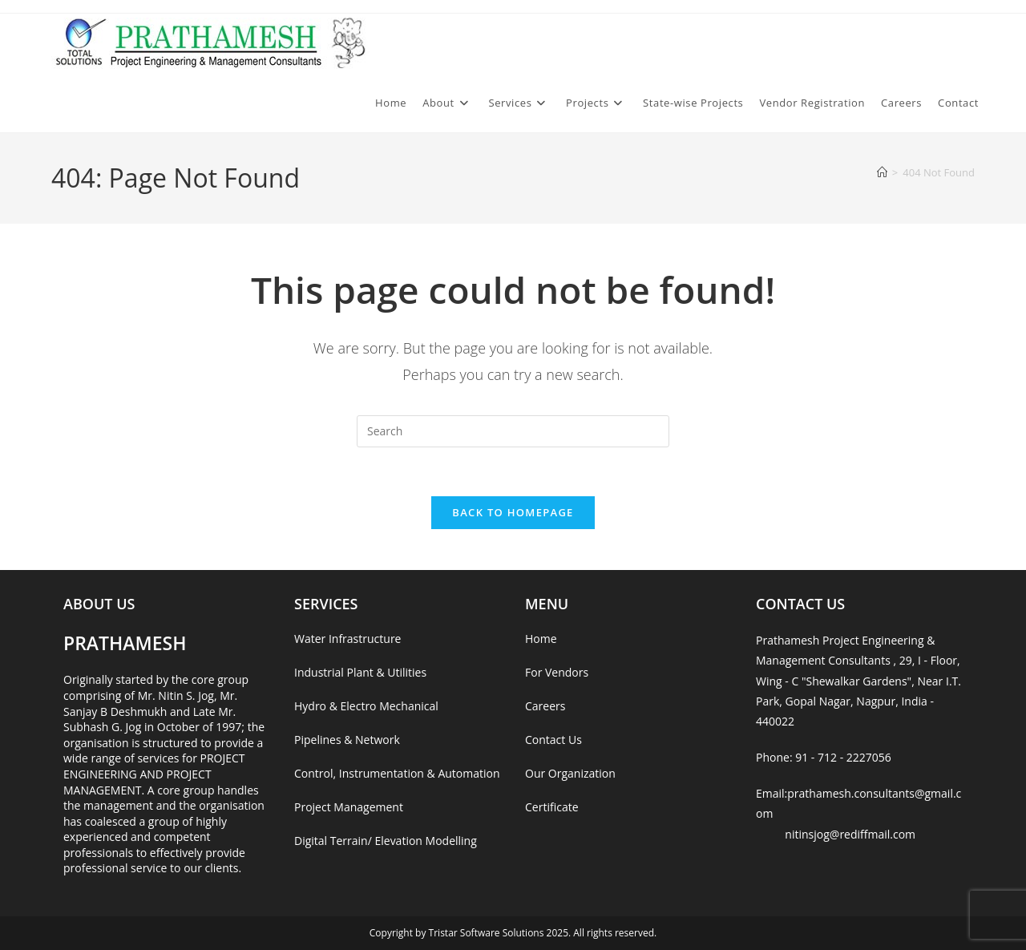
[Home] (882, 172)
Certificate (552, 807)
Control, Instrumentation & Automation (397, 773)
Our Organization (570, 773)
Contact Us (553, 739)
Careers (545, 706)
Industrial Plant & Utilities (360, 672)
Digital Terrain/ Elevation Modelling (385, 840)
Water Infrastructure (347, 638)
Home (541, 638)
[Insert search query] (513, 431)
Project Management (348, 807)
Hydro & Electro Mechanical (366, 706)
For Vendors (556, 672)
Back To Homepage (512, 512)
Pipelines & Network (347, 739)
